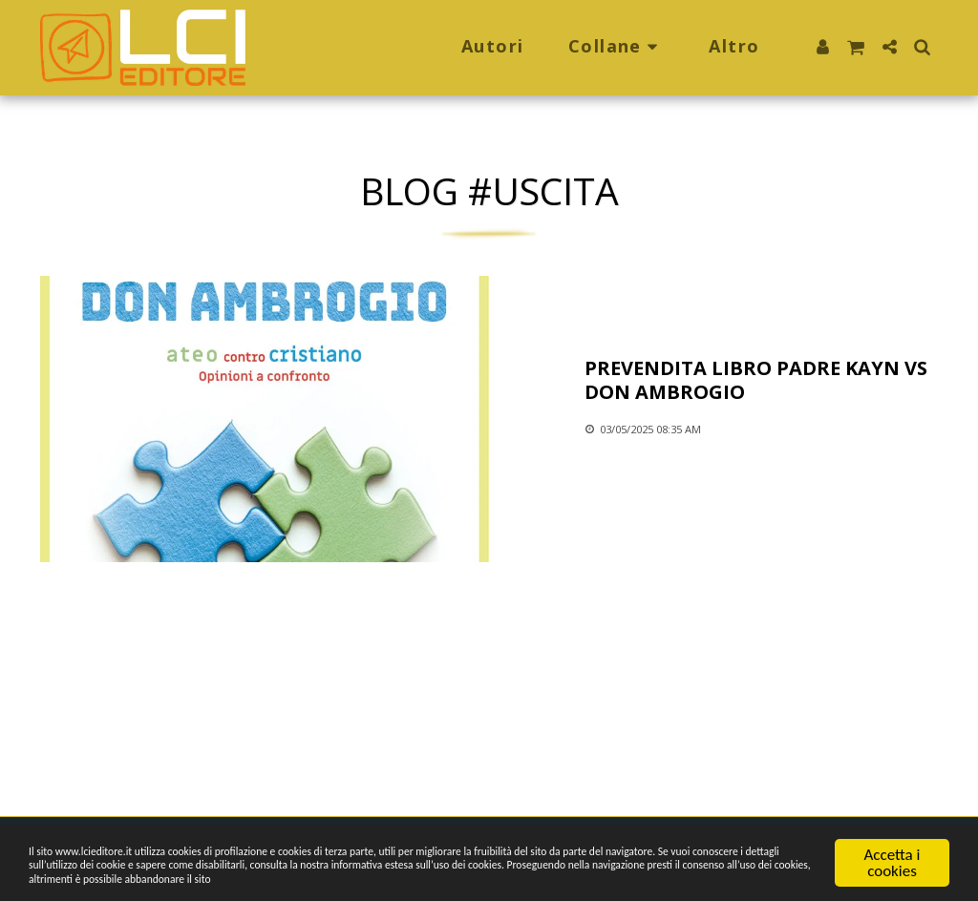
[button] (617, 48)
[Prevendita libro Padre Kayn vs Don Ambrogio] (761, 380)
